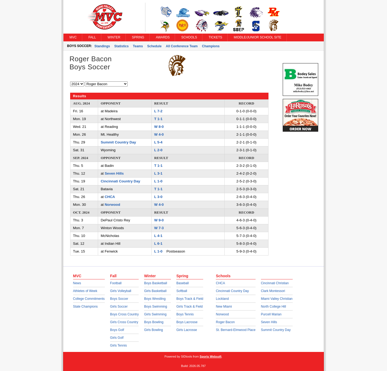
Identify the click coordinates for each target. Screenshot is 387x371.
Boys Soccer (119, 299)
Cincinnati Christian (275, 283)
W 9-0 (159, 220)
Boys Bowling (153, 322)
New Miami (224, 306)
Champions (211, 46)
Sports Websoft (210, 356)
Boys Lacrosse (187, 322)
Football (116, 283)
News (77, 283)
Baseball (182, 283)
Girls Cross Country (124, 322)
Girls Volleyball (120, 291)
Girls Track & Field (189, 306)
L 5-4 (158, 142)
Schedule (154, 46)
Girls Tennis (118, 345)
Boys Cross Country (124, 314)
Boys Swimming (155, 306)
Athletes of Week (85, 291)
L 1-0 (158, 181)
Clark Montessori (273, 291)
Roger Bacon (225, 322)
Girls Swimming (155, 314)
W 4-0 (159, 134)
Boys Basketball (155, 283)
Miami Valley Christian (277, 299)
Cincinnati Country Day (120, 181)
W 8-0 (159, 127)
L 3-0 (158, 197)
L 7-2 (158, 111)
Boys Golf (117, 330)
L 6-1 (158, 244)
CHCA (110, 197)
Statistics (121, 46)
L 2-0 (158, 150)
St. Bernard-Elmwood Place (235, 330)
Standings (102, 46)
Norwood (112, 205)
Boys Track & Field (189, 299)
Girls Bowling (153, 330)
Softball (181, 291)
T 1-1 (158, 119)
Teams (138, 46)
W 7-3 (159, 228)
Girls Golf (117, 338)
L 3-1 (158, 173)
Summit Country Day (118, 142)
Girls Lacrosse (186, 330)
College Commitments (89, 299)
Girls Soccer (119, 306)
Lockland (222, 299)
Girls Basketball (155, 291)
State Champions (85, 306)
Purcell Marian (271, 314)
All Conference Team (182, 46)
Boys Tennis (185, 314)
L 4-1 (158, 236)
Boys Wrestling (155, 299)
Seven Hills (114, 173)
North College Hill (273, 306)
